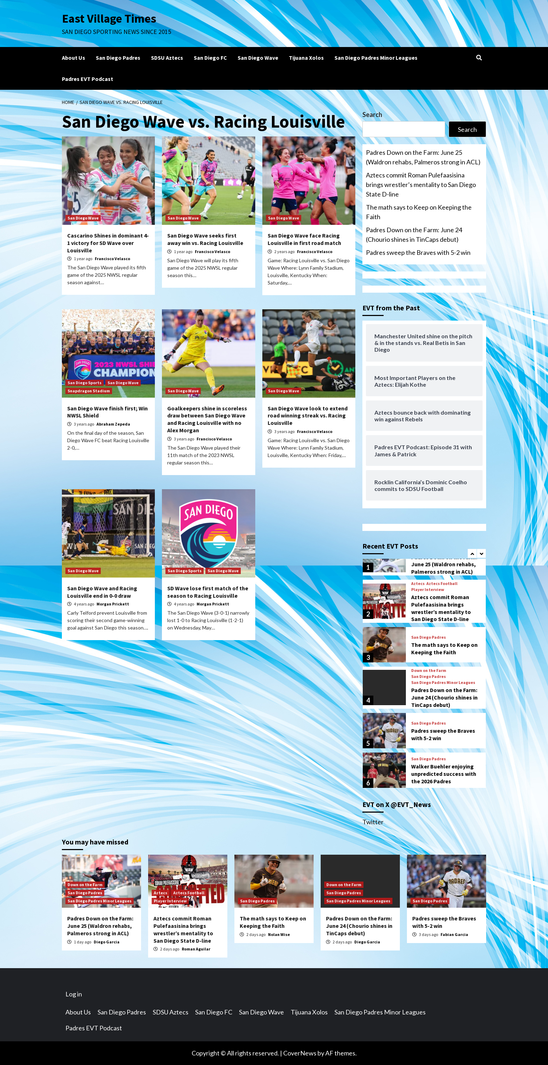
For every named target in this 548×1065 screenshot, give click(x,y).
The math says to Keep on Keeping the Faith (419, 212)
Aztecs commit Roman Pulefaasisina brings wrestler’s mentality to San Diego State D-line (421, 184)
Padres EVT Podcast (87, 78)
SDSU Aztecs (167, 57)
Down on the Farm (428, 670)
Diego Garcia (106, 941)
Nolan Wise (279, 934)
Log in (73, 994)
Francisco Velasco (112, 258)
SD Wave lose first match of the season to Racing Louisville (207, 592)
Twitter (373, 822)
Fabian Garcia (454, 934)
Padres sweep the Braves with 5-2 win (418, 252)
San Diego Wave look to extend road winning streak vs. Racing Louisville (308, 416)
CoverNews (299, 1053)
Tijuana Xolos (306, 57)
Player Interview (427, 589)
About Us (73, 57)
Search (372, 114)
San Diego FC (210, 57)
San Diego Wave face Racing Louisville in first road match (304, 239)
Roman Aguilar (196, 949)
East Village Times (110, 18)
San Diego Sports (84, 382)
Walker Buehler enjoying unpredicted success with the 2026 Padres (443, 774)
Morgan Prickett (113, 604)
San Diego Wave (258, 57)
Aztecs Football (441, 583)
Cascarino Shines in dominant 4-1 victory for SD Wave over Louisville (108, 243)
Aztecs (418, 583)
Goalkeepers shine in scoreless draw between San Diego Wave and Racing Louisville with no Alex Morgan (207, 419)
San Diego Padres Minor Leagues (376, 57)
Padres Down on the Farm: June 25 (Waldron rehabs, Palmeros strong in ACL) (423, 157)
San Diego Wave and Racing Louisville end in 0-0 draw (102, 592)
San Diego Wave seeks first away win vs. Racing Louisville (205, 239)
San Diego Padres (118, 57)
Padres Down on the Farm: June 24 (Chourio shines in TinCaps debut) (414, 234)
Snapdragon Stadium (89, 390)
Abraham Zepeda (113, 424)
